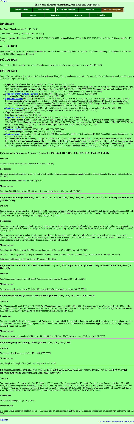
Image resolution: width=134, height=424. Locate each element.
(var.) (30, 153)
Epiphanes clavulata (14, 98)
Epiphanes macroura (14, 108)
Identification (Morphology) (112, 9)
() (31, 94)
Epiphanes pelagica (13, 129)
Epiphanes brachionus (15, 94)
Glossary (32, 15)
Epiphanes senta (12, 134)
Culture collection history (66, 9)
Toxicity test (55, 15)
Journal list (101, 15)
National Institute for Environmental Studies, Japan (117, 422)
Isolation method (21, 9)
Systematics (89, 9)
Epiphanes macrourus (14, 117)
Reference (78, 15)
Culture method (44, 9)
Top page (4, 1)
